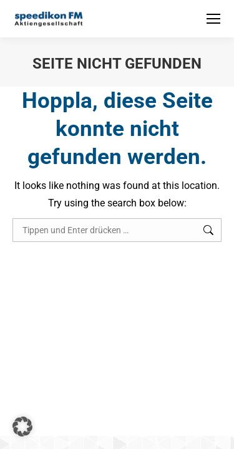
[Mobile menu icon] (213, 19)
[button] (22, 426)
